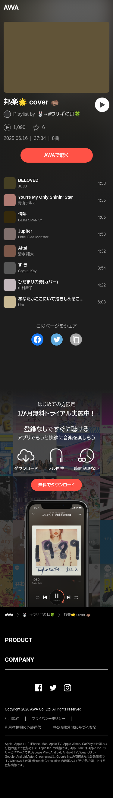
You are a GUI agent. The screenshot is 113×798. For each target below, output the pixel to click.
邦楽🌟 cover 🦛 (77, 615)
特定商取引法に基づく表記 (74, 727)
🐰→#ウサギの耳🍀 (58, 114)
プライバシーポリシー (48, 719)
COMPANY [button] (19, 659)
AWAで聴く (56, 155)
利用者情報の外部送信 (23, 727)
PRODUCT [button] (18, 640)
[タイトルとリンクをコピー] (76, 339)
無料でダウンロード (56, 484)
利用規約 (12, 719)
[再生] (102, 105)
